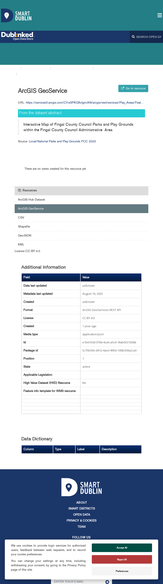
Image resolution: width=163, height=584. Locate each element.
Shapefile (24, 204)
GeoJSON (24, 213)
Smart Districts (81, 487)
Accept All (122, 547)
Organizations (36, 46)
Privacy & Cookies (81, 499)
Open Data (81, 493)
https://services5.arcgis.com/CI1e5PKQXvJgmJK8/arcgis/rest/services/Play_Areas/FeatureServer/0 (91, 81)
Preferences (122, 571)
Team (81, 505)
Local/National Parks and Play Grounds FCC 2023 (62, 119)
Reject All (122, 559)
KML (21, 222)
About (81, 481)
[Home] (16, 46)
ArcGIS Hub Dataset (31, 178)
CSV (21, 196)
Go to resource (133, 66)
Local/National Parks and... (118, 46)
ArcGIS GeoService (36, 52)
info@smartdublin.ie (48, 538)
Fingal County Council (71, 46)
